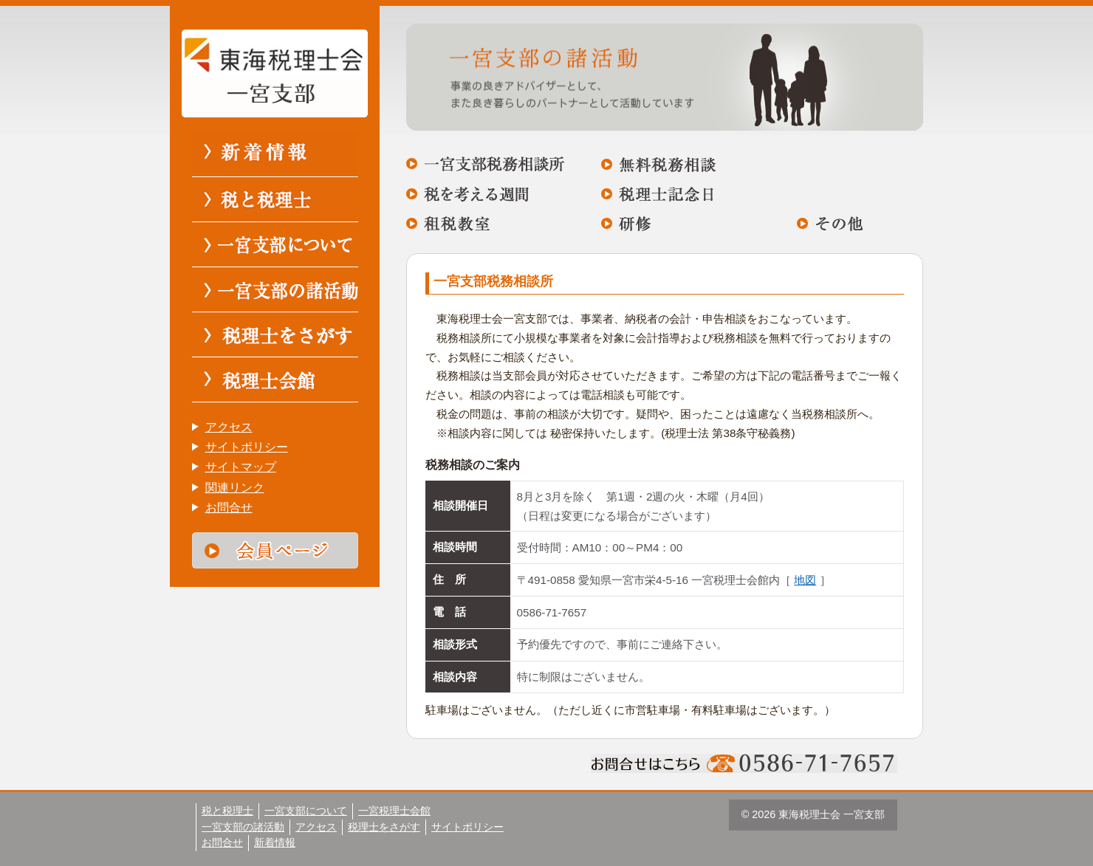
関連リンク (234, 487)
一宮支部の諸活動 (243, 827)
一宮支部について (305, 811)
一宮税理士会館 (394, 811)
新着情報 (274, 842)
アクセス (229, 427)
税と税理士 (227, 811)
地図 (805, 580)
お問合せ (229, 507)
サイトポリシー (246, 447)
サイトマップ (240, 467)
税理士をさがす (384, 827)
